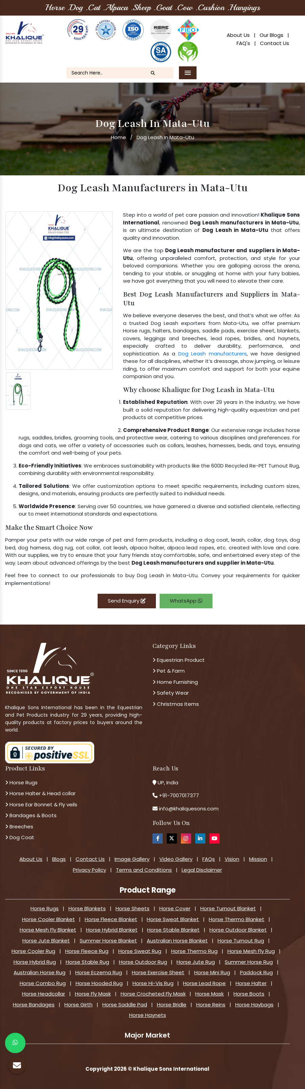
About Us (238, 35)
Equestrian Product (178, 659)
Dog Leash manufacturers (212, 353)
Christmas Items (175, 703)
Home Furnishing (175, 681)
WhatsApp (186, 600)
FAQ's (243, 43)
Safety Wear (170, 692)
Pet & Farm (168, 670)
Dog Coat (19, 837)
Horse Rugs (21, 782)
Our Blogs (271, 35)
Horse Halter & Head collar (40, 793)
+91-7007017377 (179, 795)
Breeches (19, 826)
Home (118, 137)
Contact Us (274, 43)
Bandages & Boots (31, 815)
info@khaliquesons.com (188, 808)
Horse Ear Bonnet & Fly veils (41, 804)
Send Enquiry (127, 600)
